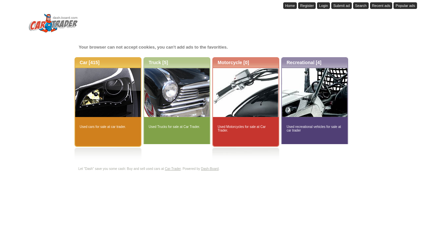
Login (323, 6)
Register (307, 6)
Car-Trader (173, 169)
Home (290, 6)
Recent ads (381, 6)
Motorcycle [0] (233, 62)
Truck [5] (158, 62)
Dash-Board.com (33, 5)
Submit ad (341, 6)
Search (361, 6)
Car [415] (90, 62)
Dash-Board (210, 169)
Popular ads (405, 6)
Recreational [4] (304, 62)
